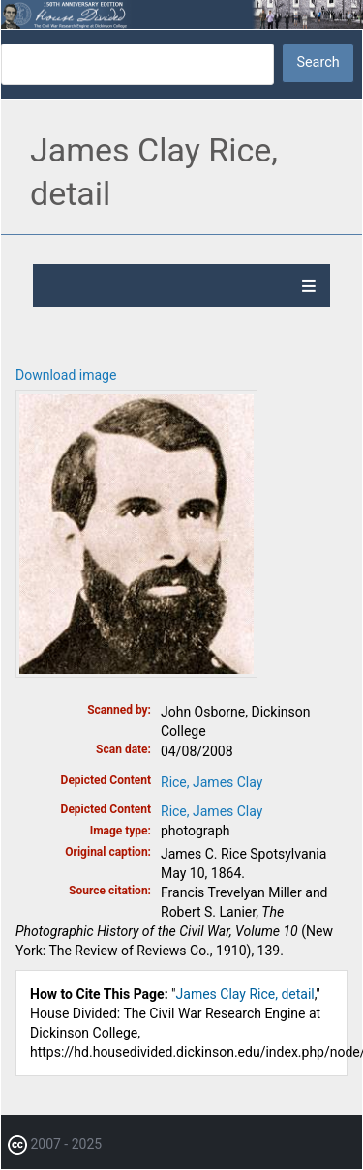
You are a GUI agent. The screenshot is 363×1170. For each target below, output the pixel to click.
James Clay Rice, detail (245, 994)
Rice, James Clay (211, 782)
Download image (65, 375)
